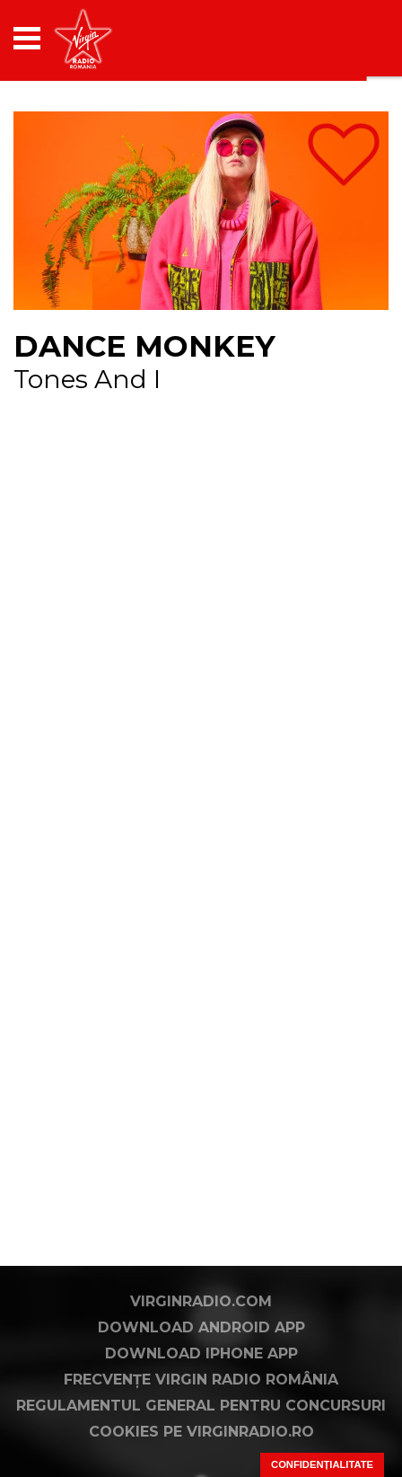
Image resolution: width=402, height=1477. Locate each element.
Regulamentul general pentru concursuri (201, 1405)
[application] (343, 38)
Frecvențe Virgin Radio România (201, 1379)
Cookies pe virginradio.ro (201, 1431)
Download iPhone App (201, 1353)
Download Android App (201, 1327)
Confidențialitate (322, 1464)
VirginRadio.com (201, 1301)
